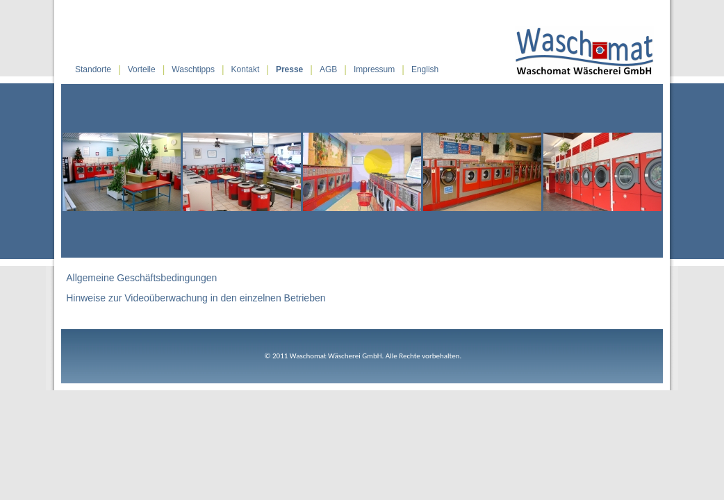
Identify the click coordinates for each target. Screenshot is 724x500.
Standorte (93, 69)
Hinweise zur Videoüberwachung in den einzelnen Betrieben (195, 297)
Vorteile (142, 69)
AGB (328, 69)
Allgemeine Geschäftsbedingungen (141, 277)
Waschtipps (193, 69)
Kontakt (245, 69)
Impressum (374, 69)
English (424, 69)
